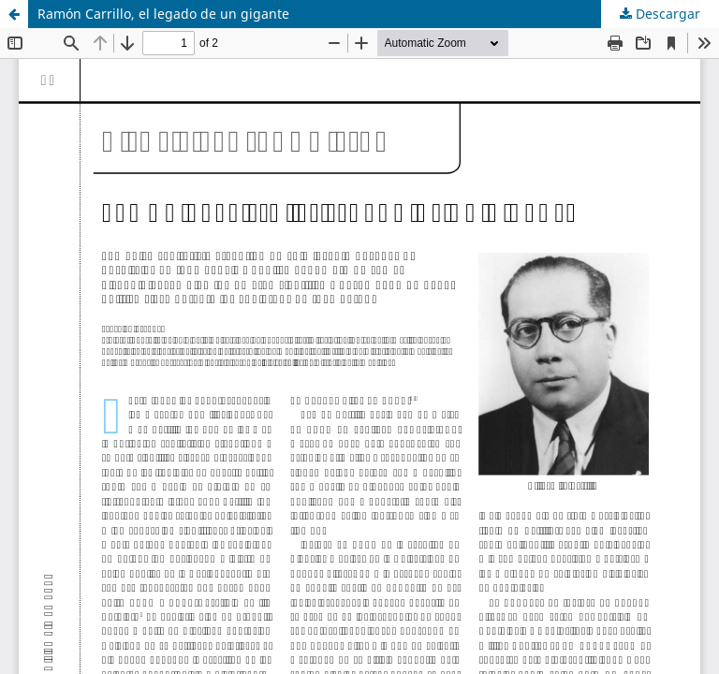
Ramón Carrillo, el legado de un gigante (163, 13)
